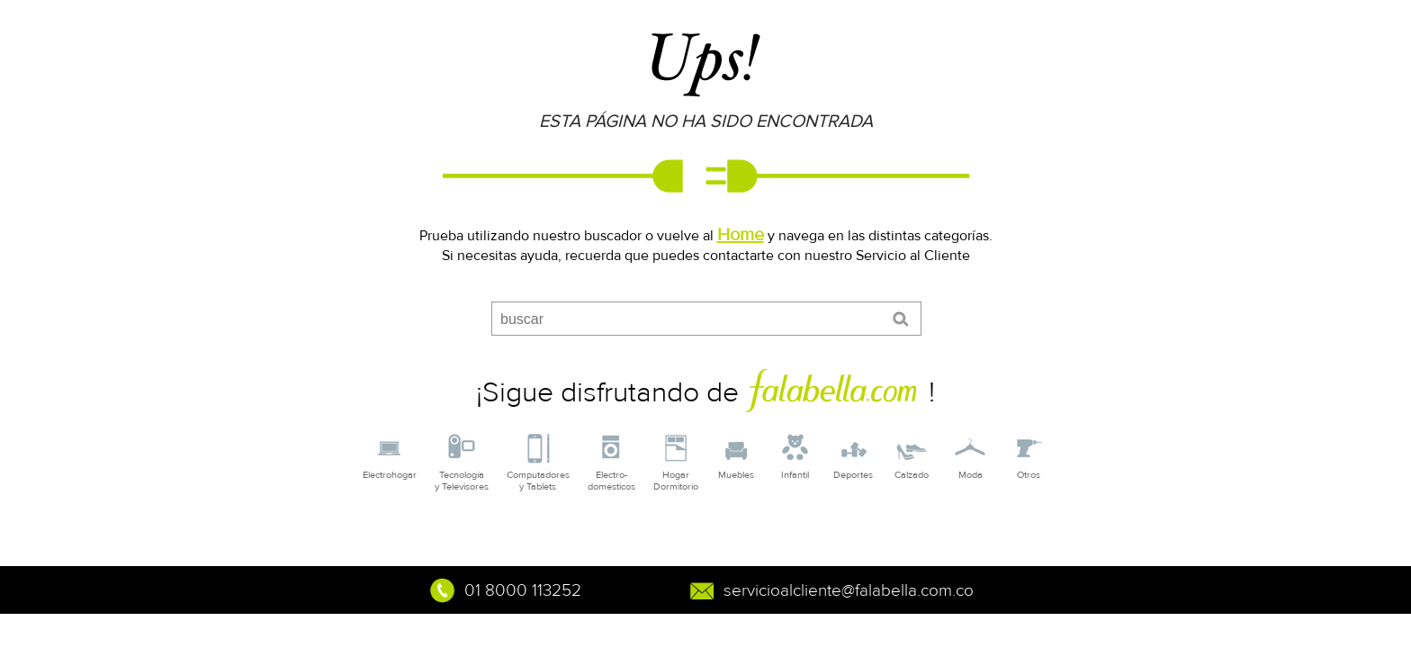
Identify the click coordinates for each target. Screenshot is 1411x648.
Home (740, 235)
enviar (903, 319)
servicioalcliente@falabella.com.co (848, 590)
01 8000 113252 (522, 590)
